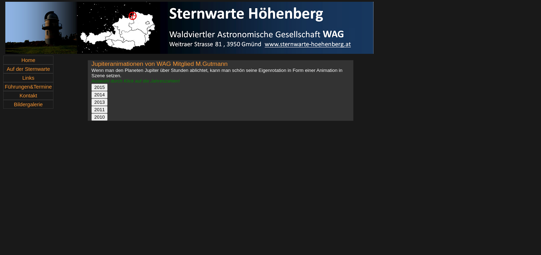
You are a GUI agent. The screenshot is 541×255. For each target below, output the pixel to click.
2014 (99, 94)
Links (28, 78)
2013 (99, 102)
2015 (99, 87)
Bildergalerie (28, 104)
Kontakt (28, 95)
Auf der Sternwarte (28, 69)
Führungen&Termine (28, 87)
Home (28, 60)
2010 (99, 117)
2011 (99, 109)
